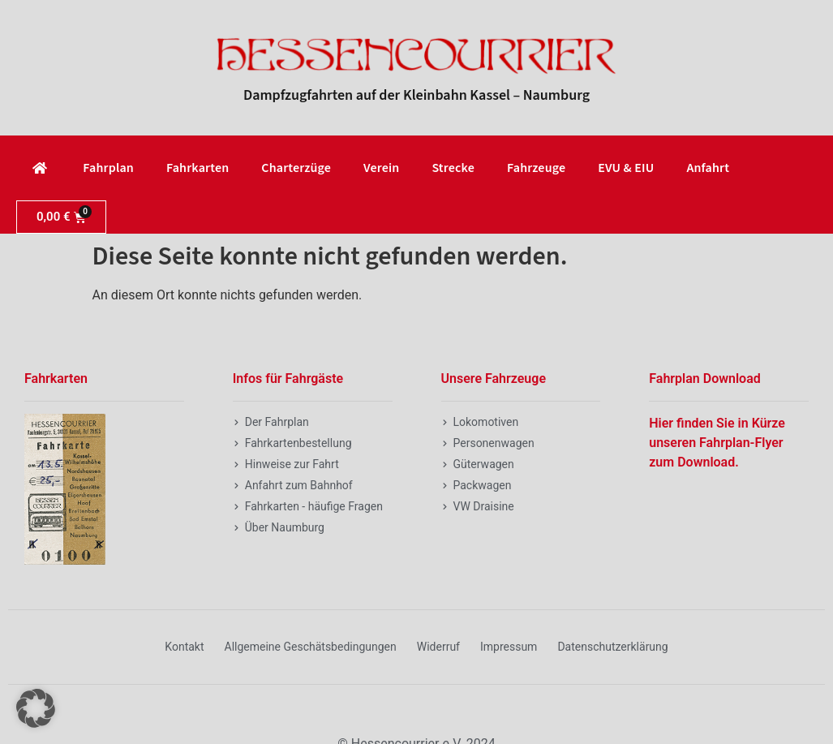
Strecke (453, 168)
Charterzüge (296, 168)
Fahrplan (108, 168)
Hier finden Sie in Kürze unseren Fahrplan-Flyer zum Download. (717, 442)
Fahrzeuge (536, 168)
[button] (35, 708)
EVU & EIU (626, 168)
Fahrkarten (197, 168)
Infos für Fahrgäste (288, 378)
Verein (381, 168)
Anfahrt (707, 168)
